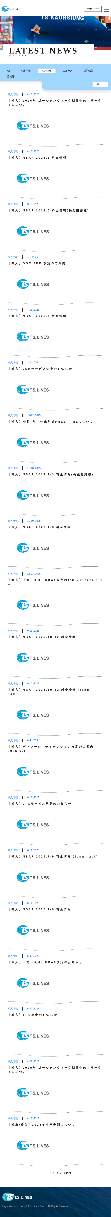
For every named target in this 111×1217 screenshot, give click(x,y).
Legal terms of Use (12, 1206)
